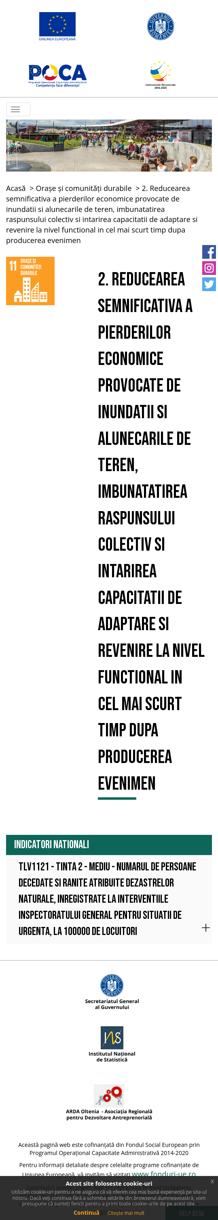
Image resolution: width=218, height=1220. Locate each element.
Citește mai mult (126, 1213)
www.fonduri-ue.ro (164, 1174)
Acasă (16, 188)
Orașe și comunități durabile (84, 188)
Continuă (86, 1212)
